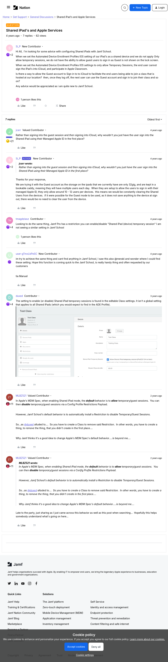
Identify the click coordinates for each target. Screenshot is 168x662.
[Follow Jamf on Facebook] (36, 583)
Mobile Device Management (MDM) (63, 612)
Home (6, 16)
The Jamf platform (53, 601)
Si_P (18, 46)
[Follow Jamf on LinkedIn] (16, 583)
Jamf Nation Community (21, 612)
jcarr (18, 130)
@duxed (29, 424)
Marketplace (15, 623)
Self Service (97, 601)
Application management (57, 618)
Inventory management (56, 623)
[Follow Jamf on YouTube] (23, 583)
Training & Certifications (21, 607)
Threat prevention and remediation (110, 618)
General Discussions (41, 16)
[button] (8, 8)
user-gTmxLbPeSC (26, 253)
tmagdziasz (22, 218)
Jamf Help (13, 601)
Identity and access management (109, 607)
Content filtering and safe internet (109, 623)
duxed (19, 295)
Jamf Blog (13, 618)
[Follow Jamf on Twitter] (9, 583)
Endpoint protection (101, 612)
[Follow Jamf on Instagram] (29, 583)
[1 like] (31, 99)
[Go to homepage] (21, 7)
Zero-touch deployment (56, 607)
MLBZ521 (21, 395)
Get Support (20, 16)
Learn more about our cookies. (147, 639)
